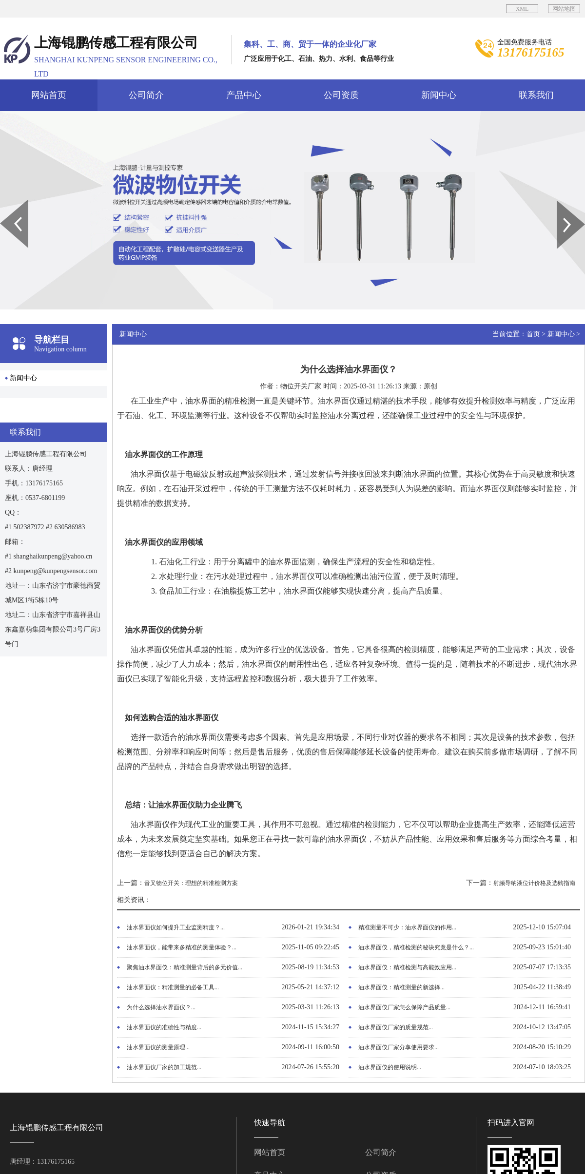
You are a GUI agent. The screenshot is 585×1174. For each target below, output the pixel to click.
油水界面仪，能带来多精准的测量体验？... (181, 947)
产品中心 (243, 95)
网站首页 (48, 95)
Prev (5, 203)
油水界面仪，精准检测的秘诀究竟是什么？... (416, 947)
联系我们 (536, 95)
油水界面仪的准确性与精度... (164, 1027)
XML (522, 8)
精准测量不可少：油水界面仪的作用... (407, 927)
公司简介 (146, 95)
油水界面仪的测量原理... (158, 1047)
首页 (533, 334)
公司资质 (341, 95)
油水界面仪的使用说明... (389, 1067)
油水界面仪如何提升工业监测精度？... (176, 927)
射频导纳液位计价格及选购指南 (534, 883)
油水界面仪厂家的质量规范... (395, 1027)
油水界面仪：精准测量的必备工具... (173, 987)
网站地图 (564, 8)
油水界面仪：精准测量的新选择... (401, 987)
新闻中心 (438, 95)
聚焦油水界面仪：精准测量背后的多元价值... (184, 967)
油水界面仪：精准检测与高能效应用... (407, 967)
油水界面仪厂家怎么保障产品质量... (404, 1007)
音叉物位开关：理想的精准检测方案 (191, 883)
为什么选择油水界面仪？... (161, 1007)
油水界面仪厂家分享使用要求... (398, 1047)
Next (562, 203)
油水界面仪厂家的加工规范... (164, 1067)
